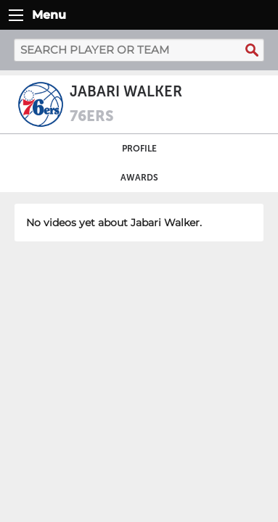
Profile (139, 149)
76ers (92, 116)
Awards (139, 178)
